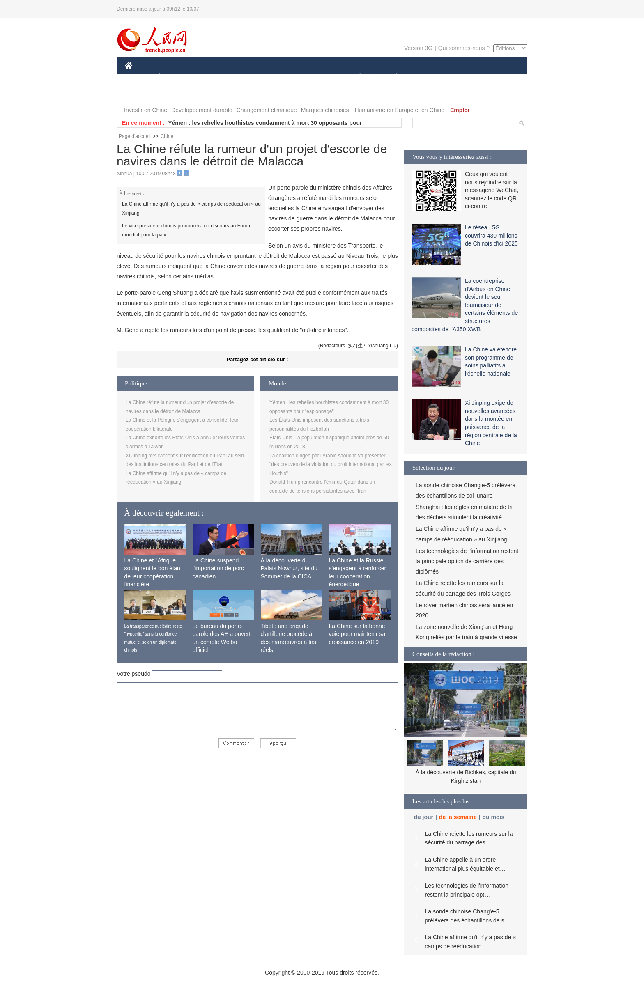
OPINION (499, 77)
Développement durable (201, 110)
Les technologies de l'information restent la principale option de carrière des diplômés (467, 561)
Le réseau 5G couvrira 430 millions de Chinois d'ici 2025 (491, 235)
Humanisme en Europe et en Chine (399, 110)
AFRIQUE (246, 77)
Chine (167, 136)
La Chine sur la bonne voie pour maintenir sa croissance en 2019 (357, 634)
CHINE (139, 77)
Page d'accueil (135, 136)
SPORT (425, 77)
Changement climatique (267, 110)
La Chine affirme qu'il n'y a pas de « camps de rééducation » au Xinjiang (191, 208)
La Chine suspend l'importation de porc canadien (218, 568)
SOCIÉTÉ (356, 77)
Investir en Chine (145, 110)
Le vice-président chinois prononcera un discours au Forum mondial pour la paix (187, 230)
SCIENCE (283, 77)
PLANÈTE (392, 77)
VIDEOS (175, 93)
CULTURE (319, 77)
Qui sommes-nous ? (464, 48)
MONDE (212, 77)
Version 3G (418, 48)
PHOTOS (141, 93)
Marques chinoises (325, 110)
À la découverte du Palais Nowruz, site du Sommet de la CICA (289, 568)
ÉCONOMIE (174, 77)
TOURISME (460, 77)
